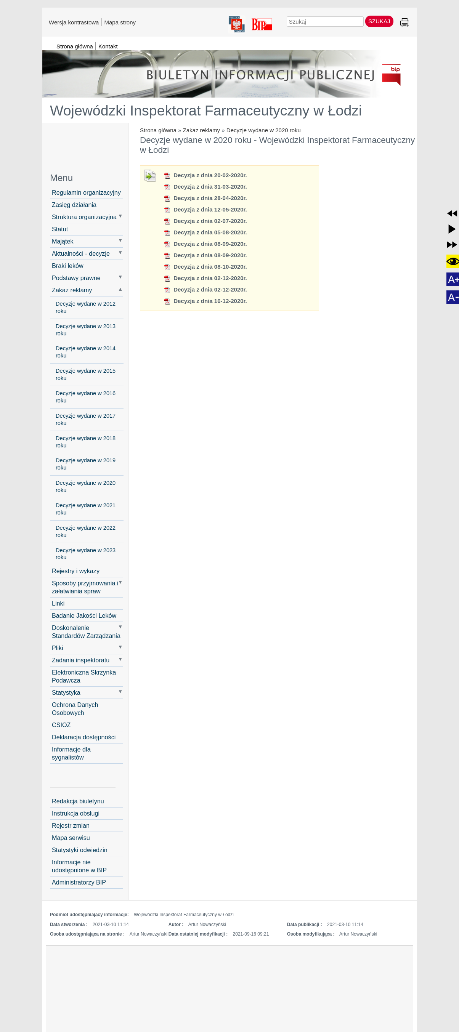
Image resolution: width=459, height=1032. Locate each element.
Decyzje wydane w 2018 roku (86, 442)
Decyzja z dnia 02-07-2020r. (205, 221)
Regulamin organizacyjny (86, 192)
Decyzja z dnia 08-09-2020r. (205, 243)
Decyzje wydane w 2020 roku (263, 130)
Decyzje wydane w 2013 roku (86, 330)
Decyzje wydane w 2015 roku (86, 374)
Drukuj (404, 23)
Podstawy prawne (76, 277)
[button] (452, 213)
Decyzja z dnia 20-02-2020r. (205, 175)
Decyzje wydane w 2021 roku (86, 509)
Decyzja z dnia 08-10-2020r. (205, 266)
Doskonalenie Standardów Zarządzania (86, 631)
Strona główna (158, 130)
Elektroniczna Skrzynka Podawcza (84, 676)
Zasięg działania (74, 204)
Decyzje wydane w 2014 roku (86, 352)
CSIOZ (61, 724)
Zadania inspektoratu (80, 660)
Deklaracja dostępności (84, 737)
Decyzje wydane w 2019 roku (86, 464)
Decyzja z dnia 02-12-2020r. (205, 278)
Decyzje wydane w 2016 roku (86, 397)
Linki (58, 603)
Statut (60, 229)
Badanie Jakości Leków (84, 615)
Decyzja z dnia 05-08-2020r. (205, 232)
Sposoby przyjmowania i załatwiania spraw (85, 587)
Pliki (57, 647)
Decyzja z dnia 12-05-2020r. (205, 209)
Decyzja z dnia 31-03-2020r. (205, 186)
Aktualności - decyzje (81, 253)
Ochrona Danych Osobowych (75, 708)
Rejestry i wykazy (76, 570)
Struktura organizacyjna (84, 216)
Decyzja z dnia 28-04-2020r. (205, 198)
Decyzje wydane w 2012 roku (86, 307)
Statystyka (66, 692)
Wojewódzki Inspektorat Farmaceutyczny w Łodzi (206, 111)
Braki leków (67, 265)
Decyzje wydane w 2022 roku (86, 531)
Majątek (63, 241)
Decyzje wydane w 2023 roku (86, 554)
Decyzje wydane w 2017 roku (86, 419)
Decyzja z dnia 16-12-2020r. (205, 301)
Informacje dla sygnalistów (71, 753)
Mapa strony (120, 22)
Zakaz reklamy (201, 130)
